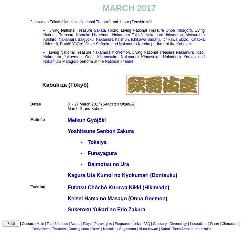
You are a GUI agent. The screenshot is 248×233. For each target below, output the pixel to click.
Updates (61, 224)
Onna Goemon (148, 198)
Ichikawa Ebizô (175, 39)
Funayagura (102, 153)
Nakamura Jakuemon (164, 35)
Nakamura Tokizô (127, 35)
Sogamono (127, 229)
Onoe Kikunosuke (101, 57)
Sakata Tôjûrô (106, 30)
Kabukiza (70, 22)
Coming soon (78, 229)
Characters (230, 224)
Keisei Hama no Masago (97, 198)
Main (40, 224)
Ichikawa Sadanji (145, 39)
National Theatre (95, 22)
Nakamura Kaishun (112, 39)
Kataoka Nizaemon (92, 35)
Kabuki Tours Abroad (176, 229)
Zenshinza (140, 22)
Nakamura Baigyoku (76, 39)
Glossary (160, 224)
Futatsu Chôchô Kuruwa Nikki (104, 187)
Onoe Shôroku (97, 44)
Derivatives (40, 229)
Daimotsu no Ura (108, 164)
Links (136, 224)
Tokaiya (97, 142)
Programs (122, 224)
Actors (75, 224)
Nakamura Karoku (134, 44)
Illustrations (198, 224)
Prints (214, 224)
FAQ (146, 224)
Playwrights (103, 224)
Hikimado (156, 187)
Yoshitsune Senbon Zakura (101, 131)
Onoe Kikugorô (179, 30)
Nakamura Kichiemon (111, 52)
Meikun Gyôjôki (87, 120)
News (96, 229)
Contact (28, 224)
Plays (87, 224)
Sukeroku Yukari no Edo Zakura (107, 209)
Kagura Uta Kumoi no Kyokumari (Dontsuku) (123, 175)
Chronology (178, 224)
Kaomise (109, 229)
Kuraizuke (203, 229)
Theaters (59, 229)
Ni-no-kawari (148, 229)
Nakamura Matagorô (60, 61)
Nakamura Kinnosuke (140, 57)
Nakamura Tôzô (190, 52)
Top (49, 224)
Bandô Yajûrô (71, 44)
